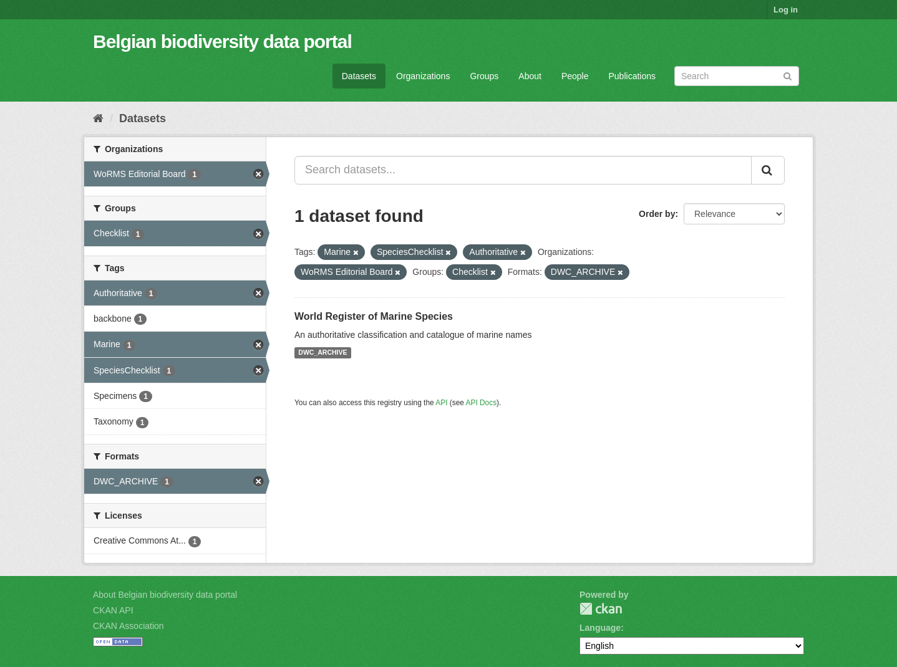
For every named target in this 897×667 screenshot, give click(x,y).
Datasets (359, 76)
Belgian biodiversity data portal (222, 41)
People (575, 76)
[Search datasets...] (523, 170)
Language (600, 628)
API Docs (481, 402)
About (529, 76)
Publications (632, 76)
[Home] (98, 118)
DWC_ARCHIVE (322, 353)
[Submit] (787, 75)
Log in (785, 9)
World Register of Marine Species (373, 316)
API (441, 402)
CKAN (600, 608)
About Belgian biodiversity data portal (165, 595)
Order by (657, 214)
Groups (484, 76)
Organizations (423, 76)
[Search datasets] (736, 76)
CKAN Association (128, 626)
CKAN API (113, 610)
